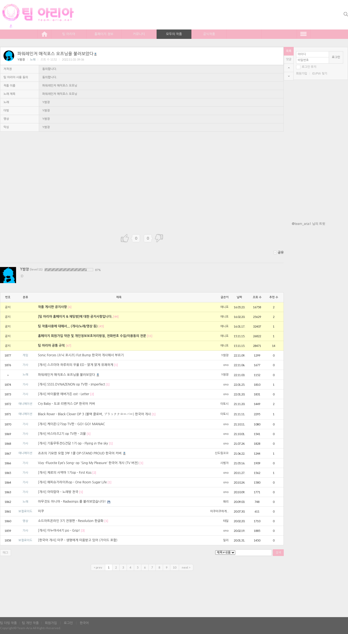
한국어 (84, 623)
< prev (98, 567)
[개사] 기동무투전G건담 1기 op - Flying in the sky (73, 443)
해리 (226, 501)
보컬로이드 (25, 511)
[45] (101, 326)
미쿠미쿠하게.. (219, 511)
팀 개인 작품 (30, 623)
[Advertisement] (320, 314)
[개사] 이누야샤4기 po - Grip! (59, 530)
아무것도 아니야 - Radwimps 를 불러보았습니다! (72, 501)
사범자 (224, 463)
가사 (25, 365)
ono (226, 365)
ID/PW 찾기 (319, 73)
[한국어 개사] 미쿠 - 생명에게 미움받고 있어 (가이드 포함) (78, 540)
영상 (25, 521)
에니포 (224, 307)
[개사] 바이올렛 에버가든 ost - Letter (63, 394)
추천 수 (273, 297)
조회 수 (257, 297)
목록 (289, 51)
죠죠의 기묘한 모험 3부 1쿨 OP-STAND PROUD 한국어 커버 (82, 453)
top (288, 68)
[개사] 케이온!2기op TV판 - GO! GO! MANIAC (71, 424)
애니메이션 (25, 403)
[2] (92, 394)
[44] (116, 316)
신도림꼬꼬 (222, 453)
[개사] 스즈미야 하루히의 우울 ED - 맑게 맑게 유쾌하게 (75, 364)
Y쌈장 (21, 59)
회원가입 (301, 73)
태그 (5, 552)
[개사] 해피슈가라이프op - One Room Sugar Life (72, 482)
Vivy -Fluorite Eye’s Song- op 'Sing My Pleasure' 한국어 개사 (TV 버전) (88, 463)
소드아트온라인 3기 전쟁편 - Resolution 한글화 (71, 520)
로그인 (336, 57)
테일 (226, 521)
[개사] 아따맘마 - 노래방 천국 (58, 492)
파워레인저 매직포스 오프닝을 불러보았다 (57, 53)
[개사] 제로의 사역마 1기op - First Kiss (65, 472)
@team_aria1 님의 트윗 (308, 223)
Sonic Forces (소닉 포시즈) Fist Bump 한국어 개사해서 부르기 (81, 355)
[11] (149, 336)
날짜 (239, 297)
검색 (278, 552)
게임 (25, 355)
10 (174, 567)
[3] (83, 530)
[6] (69, 307)
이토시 (224, 403)
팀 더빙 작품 (8, 623)
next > (186, 567)
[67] (68, 345)
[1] (116, 364)
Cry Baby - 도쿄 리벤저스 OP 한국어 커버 (66, 403)
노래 (33, 59)
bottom (288, 76)
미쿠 (41, 511)
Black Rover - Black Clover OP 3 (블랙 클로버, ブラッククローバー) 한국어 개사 (94, 414)
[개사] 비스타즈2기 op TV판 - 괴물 (62, 433)
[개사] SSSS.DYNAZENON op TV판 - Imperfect (71, 384)
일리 (226, 540)
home (44, 33)
